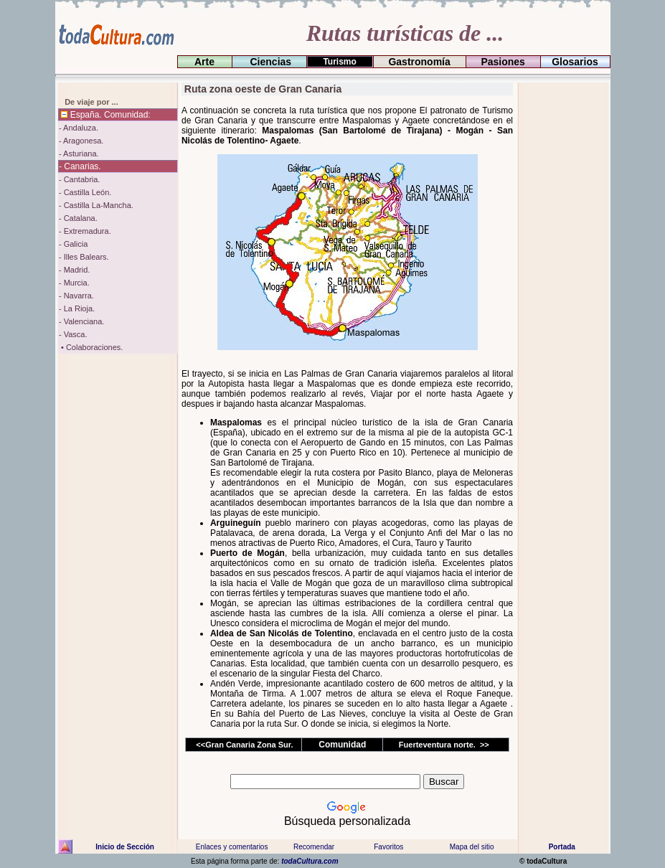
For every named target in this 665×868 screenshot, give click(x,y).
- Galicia (73, 244)
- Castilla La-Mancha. (96, 205)
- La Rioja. (77, 308)
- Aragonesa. (81, 140)
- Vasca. (73, 334)
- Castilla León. (85, 192)
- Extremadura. (85, 231)
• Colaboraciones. (91, 347)
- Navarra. (76, 295)
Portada (562, 847)
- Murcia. (74, 282)
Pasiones (503, 61)
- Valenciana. (81, 321)
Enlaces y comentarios (231, 847)
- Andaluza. (78, 127)
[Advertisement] (562, 297)
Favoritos (388, 847)
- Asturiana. (79, 153)
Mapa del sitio (471, 847)
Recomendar (314, 847)
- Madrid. (74, 269)
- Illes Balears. (84, 257)
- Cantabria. (79, 179)
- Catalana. (78, 218)
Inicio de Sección (124, 847)
